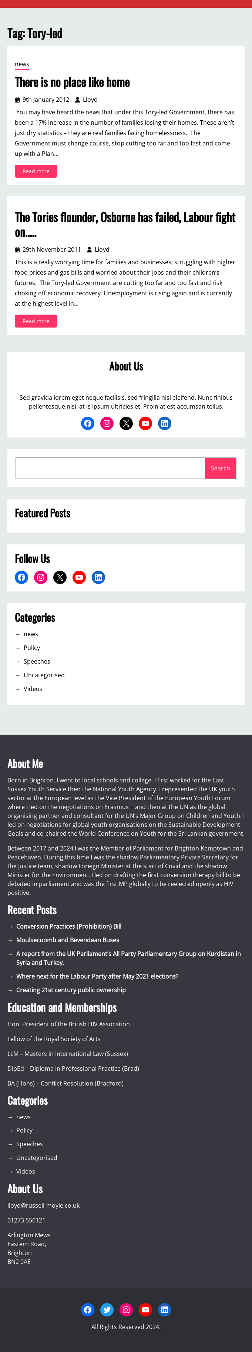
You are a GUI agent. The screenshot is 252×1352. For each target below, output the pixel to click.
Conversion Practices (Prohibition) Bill (68, 926)
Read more (38, 172)
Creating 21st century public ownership (71, 990)
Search (220, 468)
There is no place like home (72, 81)
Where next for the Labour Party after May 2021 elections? (97, 976)
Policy (32, 648)
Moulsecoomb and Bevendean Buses (67, 940)
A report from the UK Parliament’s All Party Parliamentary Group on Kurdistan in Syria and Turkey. (128, 958)
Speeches (37, 661)
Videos (33, 689)
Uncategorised (44, 675)
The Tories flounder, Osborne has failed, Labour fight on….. (125, 224)
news (22, 64)
